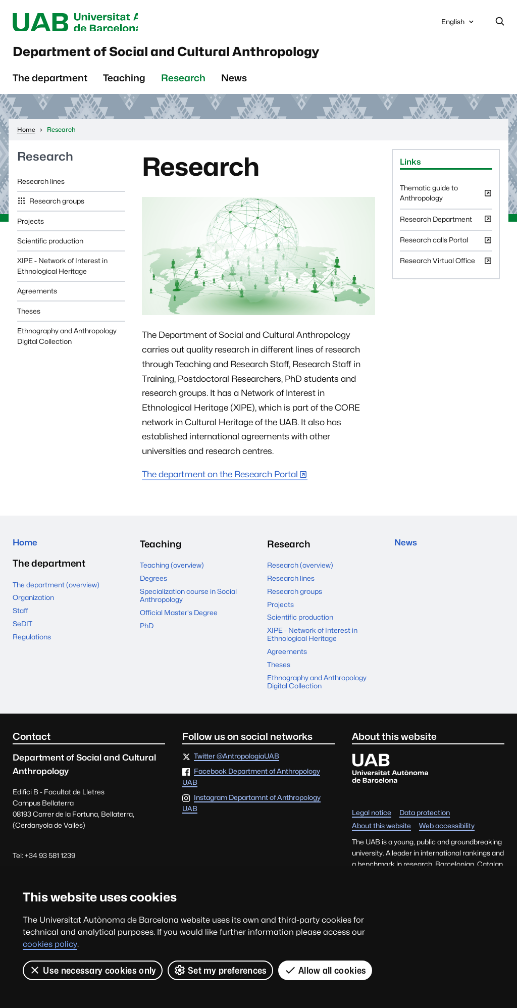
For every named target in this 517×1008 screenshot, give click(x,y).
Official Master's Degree (179, 619)
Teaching (124, 84)
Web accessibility (447, 832)
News (234, 84)
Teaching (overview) (172, 572)
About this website (381, 832)
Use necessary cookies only (93, 970)
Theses (28, 318)
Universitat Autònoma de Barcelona (102, 22)
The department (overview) (56, 594)
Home (27, 550)
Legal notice (371, 819)
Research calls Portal (446, 249)
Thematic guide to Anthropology (446, 202)
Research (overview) (300, 572)
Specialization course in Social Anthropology (188, 602)
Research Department (446, 229)
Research (183, 84)
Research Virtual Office (446, 271)
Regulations (32, 646)
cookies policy (50, 944)
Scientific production (50, 247)
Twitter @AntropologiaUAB (236, 763)
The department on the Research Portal (220, 481)
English (458, 25)
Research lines (41, 188)
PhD (146, 632)
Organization (33, 607)
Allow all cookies (325, 970)
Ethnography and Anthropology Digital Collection (67, 342)
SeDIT (22, 633)
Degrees (153, 585)
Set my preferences (220, 970)
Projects (30, 228)
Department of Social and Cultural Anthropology (213, 56)
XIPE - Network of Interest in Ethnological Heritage (62, 273)
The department (50, 84)
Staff (20, 620)
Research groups (56, 208)
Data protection (424, 819)
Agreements (37, 298)
